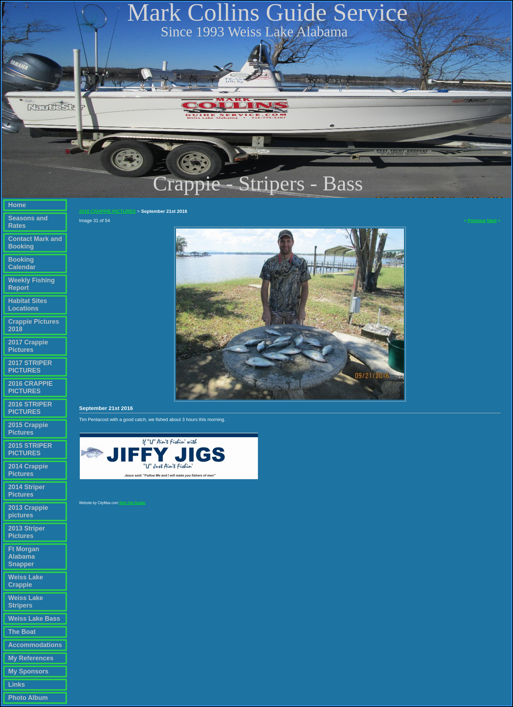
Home (17, 205)
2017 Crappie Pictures (28, 346)
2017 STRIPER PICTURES (30, 366)
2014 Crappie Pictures (28, 470)
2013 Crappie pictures (28, 511)
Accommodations (35, 645)
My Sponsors (28, 671)
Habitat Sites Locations (27, 304)
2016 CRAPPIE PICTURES (30, 387)
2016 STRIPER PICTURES (30, 408)
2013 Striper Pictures (26, 532)
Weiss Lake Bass (34, 618)
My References (30, 658)
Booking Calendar (22, 263)
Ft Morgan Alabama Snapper (23, 556)
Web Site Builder (132, 506)
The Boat (22, 631)
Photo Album (28, 697)
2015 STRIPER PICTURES (30, 449)
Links (16, 684)
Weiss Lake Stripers (25, 601)
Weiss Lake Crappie (25, 581)
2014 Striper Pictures (26, 490)
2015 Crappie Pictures (28, 428)
